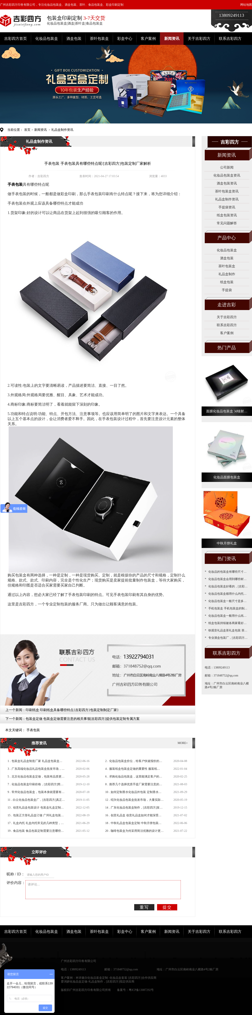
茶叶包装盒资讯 (227, 191)
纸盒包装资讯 (227, 215)
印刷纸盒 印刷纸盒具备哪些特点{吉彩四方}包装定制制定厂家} (72, 710)
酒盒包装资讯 (227, 183)
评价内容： (16, 883)
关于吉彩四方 (199, 38)
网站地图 (246, 4)
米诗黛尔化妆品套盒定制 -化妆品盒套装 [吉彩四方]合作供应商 (116, 977)
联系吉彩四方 (230, 38)
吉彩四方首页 (15, 38)
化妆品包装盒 (46, 38)
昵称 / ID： (16, 874)
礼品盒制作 (226, 274)
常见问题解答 (227, 223)
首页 (27, 129)
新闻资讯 (171, 38)
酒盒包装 (73, 38)
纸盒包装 (227, 282)
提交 (167, 907)
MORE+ (183, 743)
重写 (144, 907)
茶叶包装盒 (99, 38)
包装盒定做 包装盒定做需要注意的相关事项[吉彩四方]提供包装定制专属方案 (83, 718)
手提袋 (227, 290)
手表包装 (33, 730)
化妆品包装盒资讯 (226, 175)
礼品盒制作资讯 (62, 129)
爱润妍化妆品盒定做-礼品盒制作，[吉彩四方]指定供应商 (97, 981)
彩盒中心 (124, 38)
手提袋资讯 (226, 207)
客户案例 (148, 38)
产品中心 (226, 237)
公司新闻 (227, 167)
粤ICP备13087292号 (141, 990)
